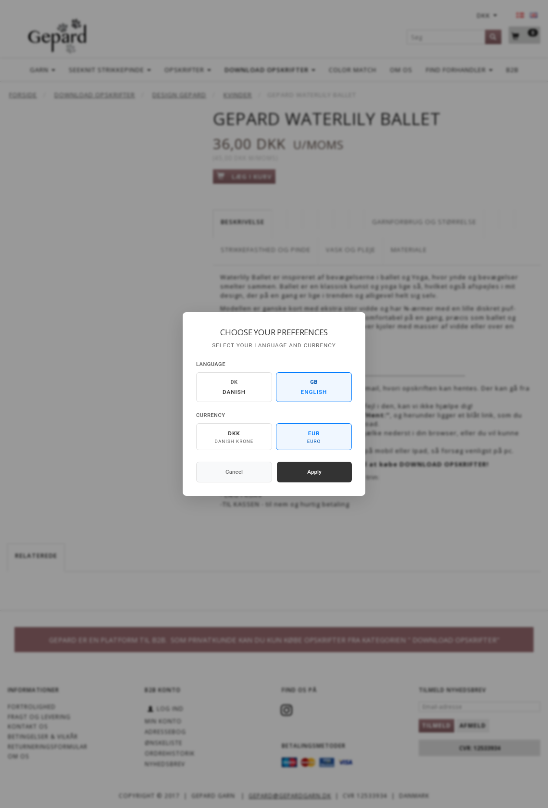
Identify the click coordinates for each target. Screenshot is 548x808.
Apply (314, 471)
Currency (210, 415)
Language (210, 364)
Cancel (234, 471)
